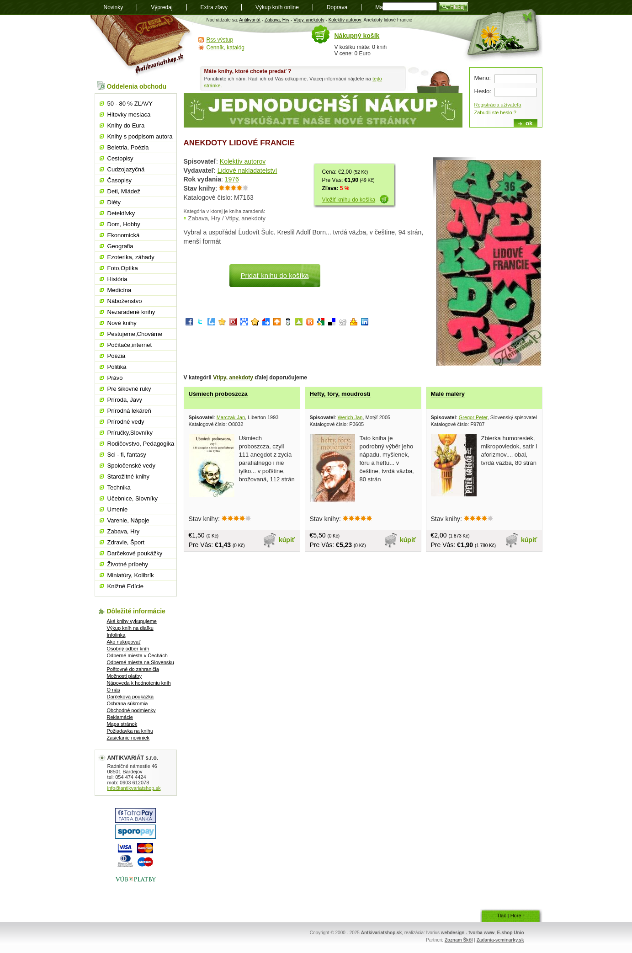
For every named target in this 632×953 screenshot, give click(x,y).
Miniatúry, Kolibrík (130, 575)
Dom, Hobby (123, 224)
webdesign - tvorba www (467, 932)
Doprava (337, 7)
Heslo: (482, 91)
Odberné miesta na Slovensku (140, 662)
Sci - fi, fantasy (126, 454)
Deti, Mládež (123, 191)
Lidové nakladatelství (247, 170)
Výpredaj (161, 7)
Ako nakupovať (124, 641)
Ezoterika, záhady (130, 257)
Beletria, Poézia (128, 147)
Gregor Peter (473, 417)
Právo (115, 377)
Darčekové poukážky (135, 553)
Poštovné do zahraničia (133, 669)
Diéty (114, 202)
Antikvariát (249, 19)
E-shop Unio (510, 932)
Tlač (501, 915)
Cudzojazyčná (126, 169)
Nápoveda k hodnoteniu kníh (139, 683)
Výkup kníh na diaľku (130, 628)
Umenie (117, 509)
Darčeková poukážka (130, 696)
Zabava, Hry (277, 19)
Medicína (119, 290)
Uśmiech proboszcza (218, 393)
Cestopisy (120, 158)
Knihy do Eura (126, 125)
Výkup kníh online (277, 7)
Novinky (113, 7)
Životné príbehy (128, 564)
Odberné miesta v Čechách (137, 655)
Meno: (482, 78)
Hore (515, 915)
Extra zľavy (214, 7)
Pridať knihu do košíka (274, 275)
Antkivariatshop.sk (381, 932)
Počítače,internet (129, 344)
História (117, 279)
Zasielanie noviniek (128, 737)
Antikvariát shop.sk (141, 46)
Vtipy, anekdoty (308, 19)
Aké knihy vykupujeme (132, 621)
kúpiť (287, 539)
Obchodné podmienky (131, 710)
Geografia (120, 246)
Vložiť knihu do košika (349, 200)
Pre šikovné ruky (129, 388)
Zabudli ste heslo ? (495, 112)
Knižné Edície (125, 586)
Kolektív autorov (345, 19)
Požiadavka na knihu (130, 731)
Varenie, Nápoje (128, 520)
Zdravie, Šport (126, 542)
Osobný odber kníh (128, 648)
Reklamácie (120, 717)
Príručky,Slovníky (130, 432)
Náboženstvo (124, 301)
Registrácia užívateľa (497, 104)
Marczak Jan (231, 417)
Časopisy (119, 180)
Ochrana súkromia (127, 703)
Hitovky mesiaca (129, 114)
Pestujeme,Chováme (135, 333)
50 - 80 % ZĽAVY (130, 103)
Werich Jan (350, 417)
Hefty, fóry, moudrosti (340, 393)
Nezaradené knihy (131, 312)
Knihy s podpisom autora (140, 136)
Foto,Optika (122, 268)
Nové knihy (122, 322)
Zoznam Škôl (459, 939)
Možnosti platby (124, 676)
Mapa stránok (122, 724)
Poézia (116, 355)
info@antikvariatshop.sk (134, 788)
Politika (117, 366)
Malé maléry (448, 393)
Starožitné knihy (128, 476)
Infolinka (116, 635)
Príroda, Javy (125, 399)
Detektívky (121, 213)
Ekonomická (123, 235)
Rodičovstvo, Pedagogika (141, 443)
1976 (232, 179)
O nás (113, 689)
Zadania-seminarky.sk (500, 939)
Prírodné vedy (125, 421)
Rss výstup (220, 40)
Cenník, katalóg (225, 47)
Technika (119, 487)
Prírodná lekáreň (129, 410)
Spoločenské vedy (131, 465)
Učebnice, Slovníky (132, 498)
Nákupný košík (357, 35)
